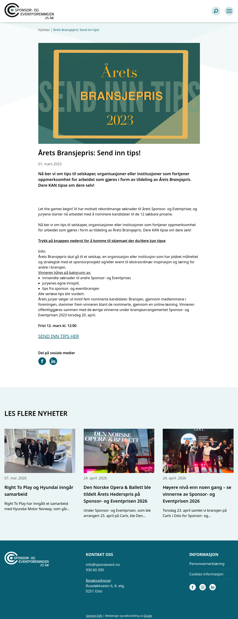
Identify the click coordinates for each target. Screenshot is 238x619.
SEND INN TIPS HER (58, 336)
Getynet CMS (94, 616)
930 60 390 (95, 569)
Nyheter (44, 30)
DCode (148, 616)
